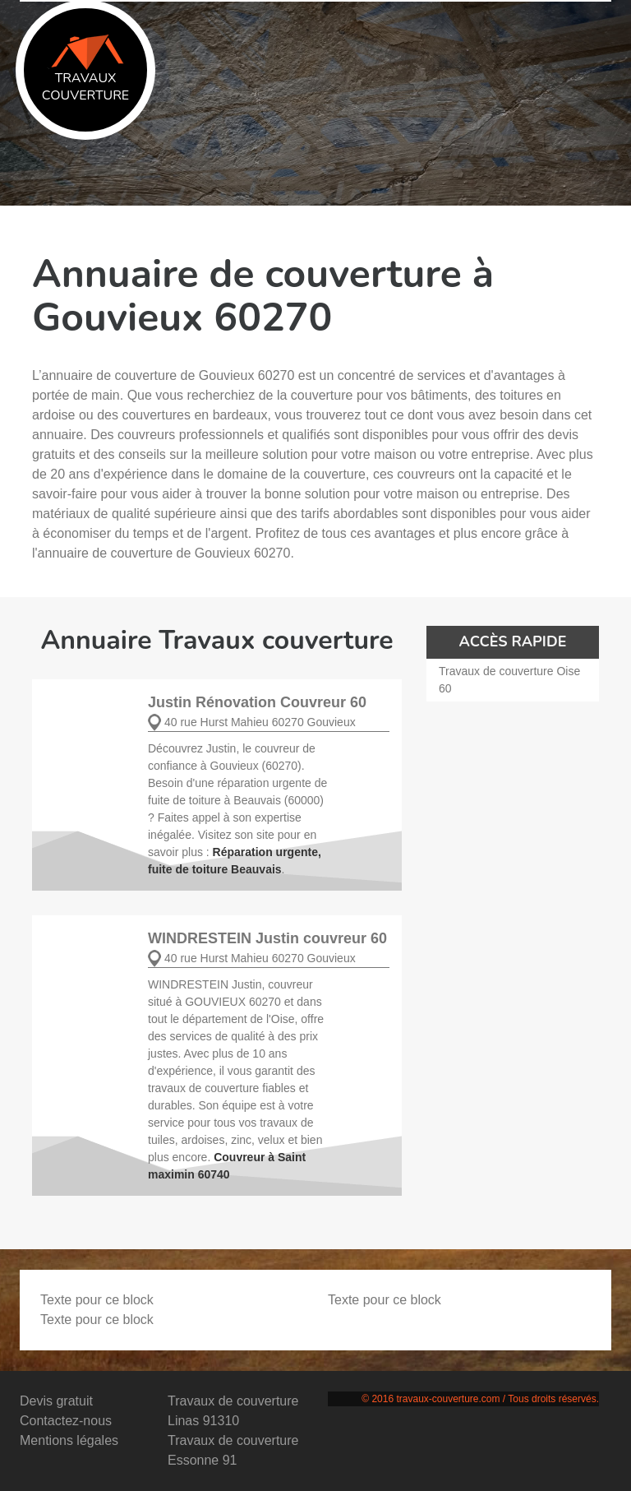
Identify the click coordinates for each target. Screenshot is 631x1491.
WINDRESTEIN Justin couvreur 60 (267, 938)
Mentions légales (69, 1440)
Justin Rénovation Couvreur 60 (257, 702)
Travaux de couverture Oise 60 (509, 679)
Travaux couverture (85, 69)
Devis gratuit (56, 1401)
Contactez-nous (66, 1421)
